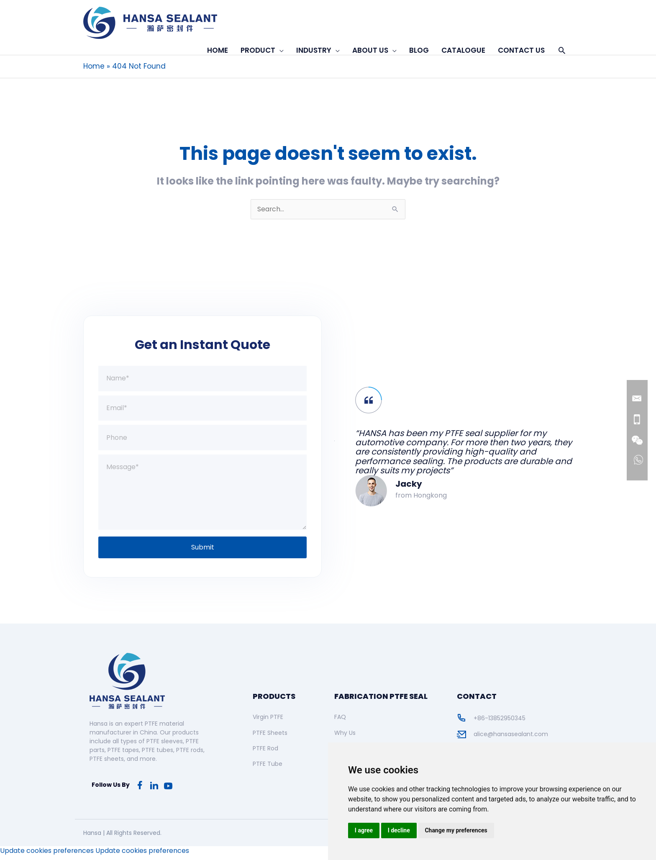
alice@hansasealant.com (511, 739)
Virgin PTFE (268, 722)
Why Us (345, 737)
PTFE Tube (267, 769)
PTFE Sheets (270, 737)
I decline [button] (399, 830)
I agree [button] (364, 830)
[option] (453, 449)
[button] (561, 50)
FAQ (340, 722)
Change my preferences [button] (456, 830)
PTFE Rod (265, 753)
